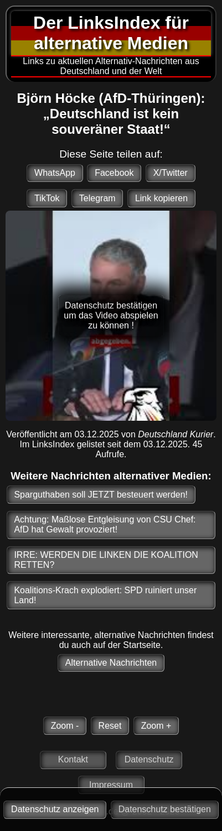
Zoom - (65, 725)
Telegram (97, 198)
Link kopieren (161, 198)
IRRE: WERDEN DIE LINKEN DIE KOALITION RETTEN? (106, 559)
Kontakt (73, 759)
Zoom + (156, 725)
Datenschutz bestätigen (164, 809)
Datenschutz (149, 759)
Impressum (111, 785)
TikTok (47, 198)
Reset (110, 725)
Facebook (114, 172)
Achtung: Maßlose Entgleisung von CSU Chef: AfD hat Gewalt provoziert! (104, 524)
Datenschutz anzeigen (55, 809)
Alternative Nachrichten (111, 662)
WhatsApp (54, 172)
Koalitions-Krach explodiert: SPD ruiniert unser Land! (105, 595)
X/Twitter (170, 172)
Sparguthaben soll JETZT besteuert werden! (101, 494)
